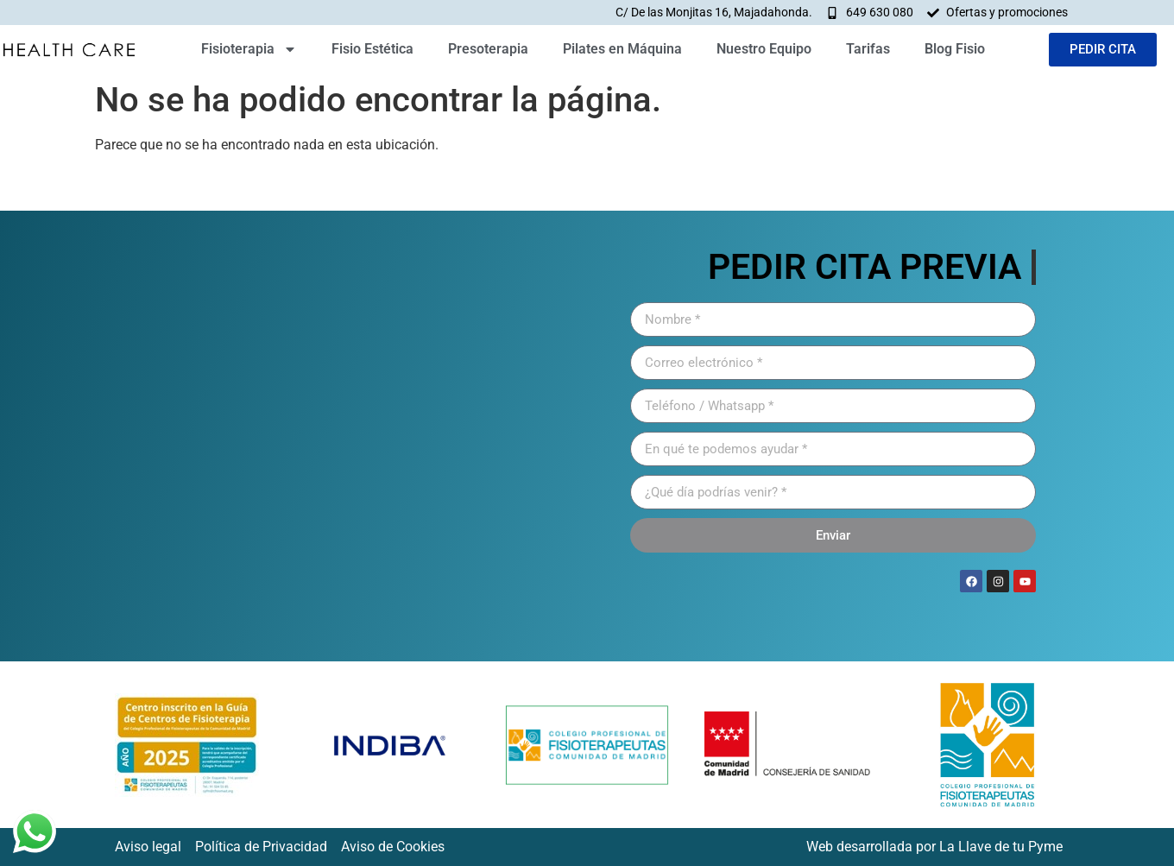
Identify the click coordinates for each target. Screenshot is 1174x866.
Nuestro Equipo (763, 49)
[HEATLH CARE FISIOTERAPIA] (341, 436)
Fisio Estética (372, 49)
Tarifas (868, 49)
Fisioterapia (249, 49)
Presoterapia (488, 49)
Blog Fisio (955, 49)
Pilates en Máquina (622, 49)
